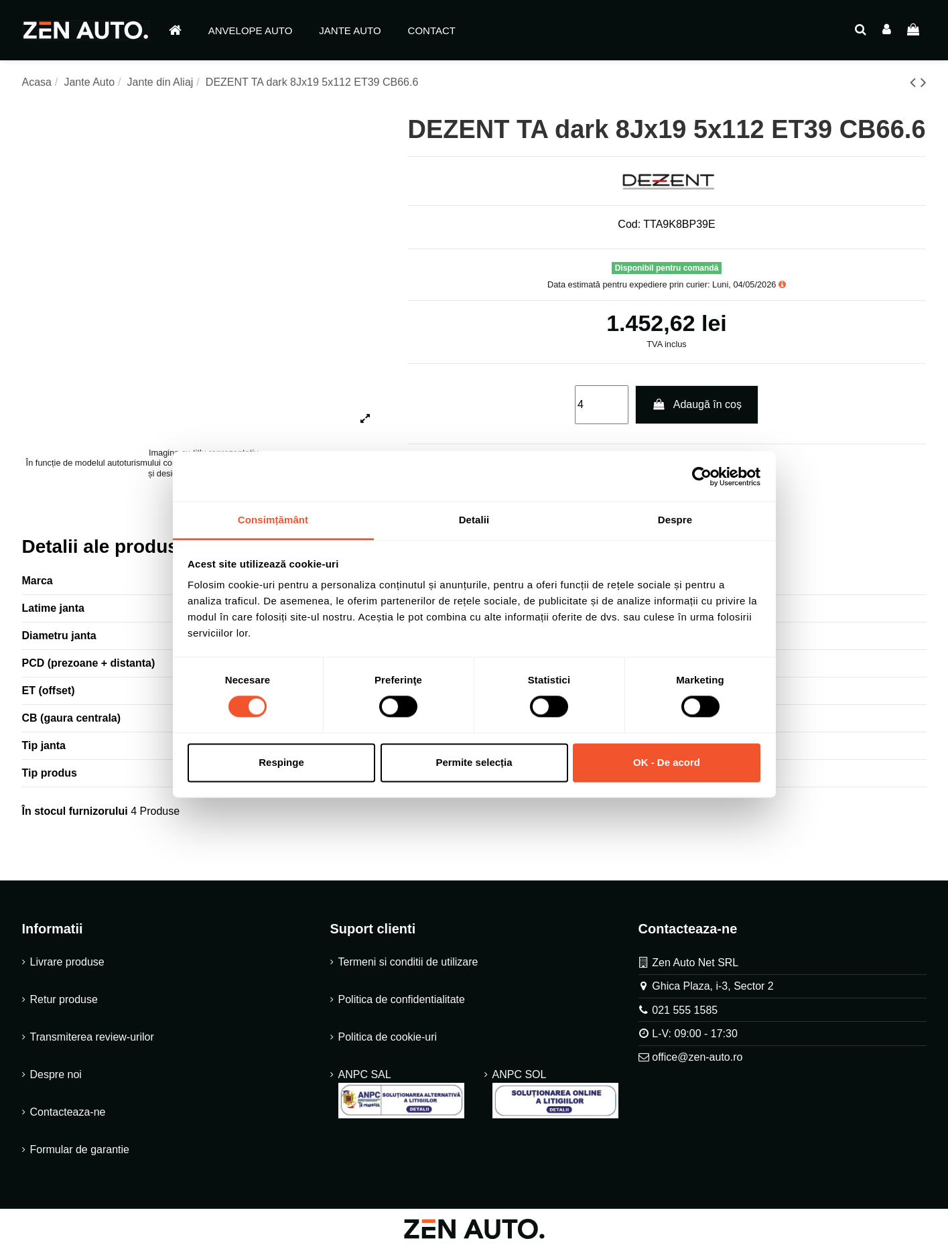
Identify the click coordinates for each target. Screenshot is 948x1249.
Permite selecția (473, 762)
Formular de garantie (80, 1149)
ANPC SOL (555, 1093)
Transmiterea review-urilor (92, 1037)
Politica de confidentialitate (401, 999)
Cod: (629, 224)
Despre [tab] (675, 519)
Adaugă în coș (697, 404)
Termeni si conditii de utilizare (408, 962)
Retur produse (64, 999)
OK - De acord (666, 762)
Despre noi (56, 1074)
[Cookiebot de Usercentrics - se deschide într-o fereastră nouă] (701, 476)
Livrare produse (67, 962)
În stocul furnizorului (75, 811)
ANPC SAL (401, 1093)
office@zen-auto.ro (697, 1057)
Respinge (281, 762)
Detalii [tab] (474, 519)
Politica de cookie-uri (387, 1037)
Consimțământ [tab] (273, 519)
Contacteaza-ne (68, 1112)
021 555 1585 (685, 1010)
